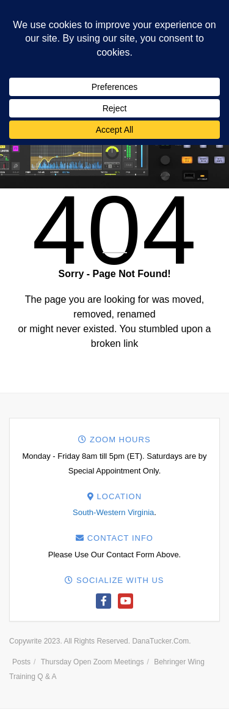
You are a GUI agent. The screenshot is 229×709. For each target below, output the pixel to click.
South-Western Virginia (113, 512)
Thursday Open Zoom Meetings (92, 662)
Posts (21, 662)
